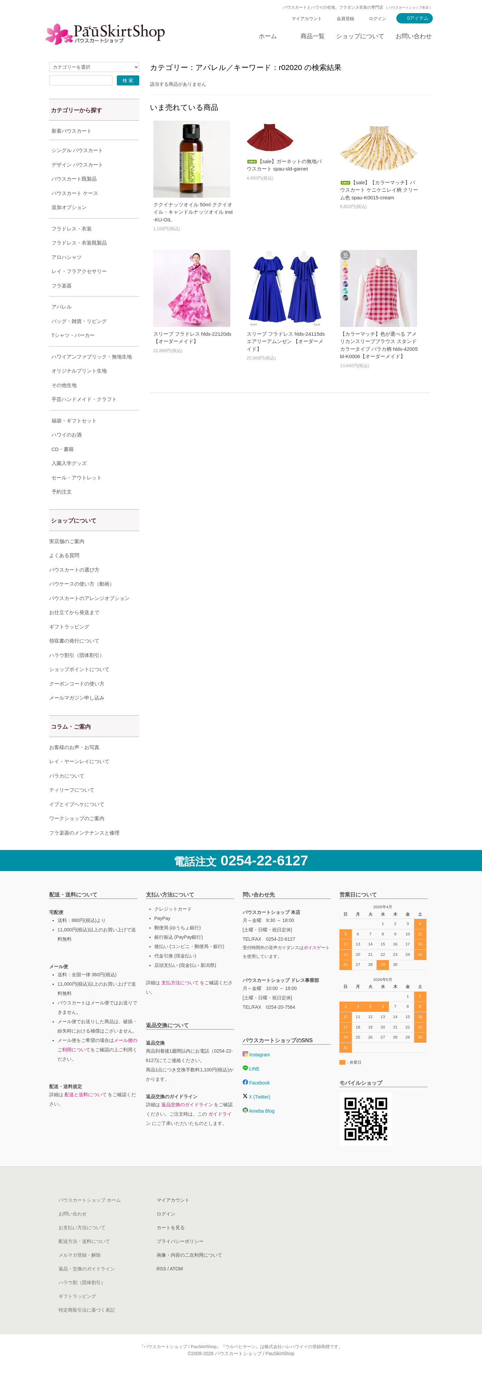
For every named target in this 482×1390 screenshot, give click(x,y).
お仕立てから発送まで (74, 629)
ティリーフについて (71, 806)
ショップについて (360, 36)
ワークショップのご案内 (76, 835)
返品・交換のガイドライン (87, 1285)
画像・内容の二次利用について (189, 1271)
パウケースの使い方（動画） (81, 600)
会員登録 (345, 18)
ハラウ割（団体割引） (82, 1299)
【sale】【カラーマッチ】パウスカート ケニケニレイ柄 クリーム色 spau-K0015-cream (379, 190)
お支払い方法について (82, 1244)
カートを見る (171, 1244)
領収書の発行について (74, 657)
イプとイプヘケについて (76, 821)
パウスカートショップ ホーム (90, 1216)
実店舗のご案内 (66, 558)
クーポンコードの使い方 (76, 700)
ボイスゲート (317, 964)
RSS (161, 1285)
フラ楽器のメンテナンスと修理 (84, 849)
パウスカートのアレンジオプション (89, 615)
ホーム (268, 36)
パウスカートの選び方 (74, 586)
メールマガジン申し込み (76, 714)
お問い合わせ (414, 36)
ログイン (377, 18)
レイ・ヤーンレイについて (79, 778)
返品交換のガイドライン (187, 1121)
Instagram (256, 1071)
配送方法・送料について (84, 1258)
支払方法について (180, 999)
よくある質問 (64, 572)
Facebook (256, 1099)
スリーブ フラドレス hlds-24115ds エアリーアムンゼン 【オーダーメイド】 (286, 341)
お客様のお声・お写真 (74, 764)
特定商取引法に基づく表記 (87, 1326)
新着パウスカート (72, 131)
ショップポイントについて (79, 686)
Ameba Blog (258, 1127)
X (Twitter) (256, 1113)
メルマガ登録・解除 (80, 1271)
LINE (251, 1085)
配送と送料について (86, 1111)
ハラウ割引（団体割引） (76, 672)
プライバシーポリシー (180, 1258)
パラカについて (66, 792)
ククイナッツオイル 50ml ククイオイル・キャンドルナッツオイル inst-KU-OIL (193, 212)
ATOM (176, 1285)
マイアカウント (307, 18)
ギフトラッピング (69, 643)
